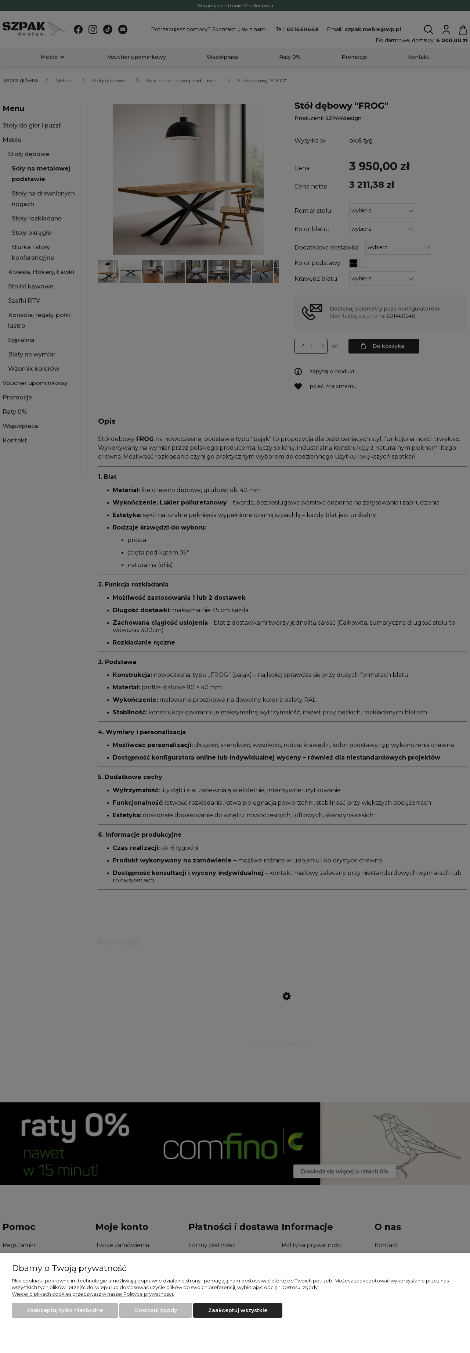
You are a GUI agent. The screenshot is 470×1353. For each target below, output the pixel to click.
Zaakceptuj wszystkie (237, 1310)
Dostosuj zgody (155, 1310)
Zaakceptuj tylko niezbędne (65, 1310)
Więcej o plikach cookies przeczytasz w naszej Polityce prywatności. (93, 1294)
